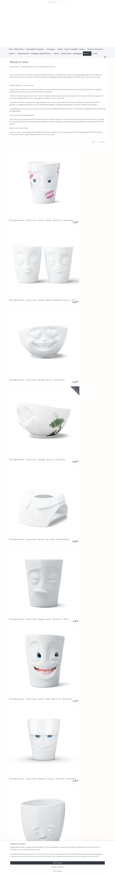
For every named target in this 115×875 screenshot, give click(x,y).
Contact (94, 53)
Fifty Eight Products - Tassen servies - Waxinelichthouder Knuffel (19, 423)
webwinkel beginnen (59, 871)
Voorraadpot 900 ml (41, 646)
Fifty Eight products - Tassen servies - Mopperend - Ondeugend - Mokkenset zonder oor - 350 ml (19, 739)
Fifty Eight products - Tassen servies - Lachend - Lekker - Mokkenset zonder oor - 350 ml (44, 739)
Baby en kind (19, 49)
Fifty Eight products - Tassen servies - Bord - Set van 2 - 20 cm (44, 581)
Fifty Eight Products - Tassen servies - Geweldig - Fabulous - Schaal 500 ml (94, 170)
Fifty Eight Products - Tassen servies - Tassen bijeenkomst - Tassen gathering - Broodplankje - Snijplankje (18, 264)
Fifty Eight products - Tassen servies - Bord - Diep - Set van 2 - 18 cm (19, 613)
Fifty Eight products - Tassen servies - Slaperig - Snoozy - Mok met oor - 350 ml (44, 201)
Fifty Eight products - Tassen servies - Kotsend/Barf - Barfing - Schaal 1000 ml (68, 517)
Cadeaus (12, 53)
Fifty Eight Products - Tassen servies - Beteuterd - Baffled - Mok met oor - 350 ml (94, 739)
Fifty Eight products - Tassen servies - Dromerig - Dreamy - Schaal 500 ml (94, 518)
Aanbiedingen (77, 53)
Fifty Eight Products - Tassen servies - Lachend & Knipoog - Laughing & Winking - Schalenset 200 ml (45, 391)
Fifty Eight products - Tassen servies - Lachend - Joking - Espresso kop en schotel (43, 296)
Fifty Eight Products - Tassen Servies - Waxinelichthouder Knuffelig (94, 392)
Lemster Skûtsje (65, 53)
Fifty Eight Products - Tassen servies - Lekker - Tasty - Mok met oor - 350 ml (19, 770)
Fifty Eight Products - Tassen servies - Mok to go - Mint (69, 423)
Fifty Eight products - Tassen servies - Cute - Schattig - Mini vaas (92, 297)
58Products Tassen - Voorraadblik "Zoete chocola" (69, 361)
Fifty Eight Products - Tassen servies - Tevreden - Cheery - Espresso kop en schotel (94, 612)
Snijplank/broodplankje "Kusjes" (42, 487)
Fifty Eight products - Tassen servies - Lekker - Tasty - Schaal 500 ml (43, 518)
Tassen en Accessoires (95, 49)
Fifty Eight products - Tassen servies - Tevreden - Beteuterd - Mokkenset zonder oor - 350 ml (94, 676)
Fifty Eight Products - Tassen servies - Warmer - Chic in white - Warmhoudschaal (18, 201)
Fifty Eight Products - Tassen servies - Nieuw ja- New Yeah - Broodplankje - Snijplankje (94, 233)
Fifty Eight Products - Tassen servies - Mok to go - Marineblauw (44, 455)
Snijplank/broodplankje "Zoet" (45, 710)
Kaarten (60, 49)
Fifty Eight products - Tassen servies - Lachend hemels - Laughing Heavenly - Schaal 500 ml (94, 328)
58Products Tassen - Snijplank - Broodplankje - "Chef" (18, 360)
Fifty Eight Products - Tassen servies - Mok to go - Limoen (19, 455)
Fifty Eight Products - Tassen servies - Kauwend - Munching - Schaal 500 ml (19, 297)
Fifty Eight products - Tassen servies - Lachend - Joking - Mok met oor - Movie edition (70, 201)
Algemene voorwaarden (36, 799)
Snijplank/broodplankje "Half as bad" (69, 645)
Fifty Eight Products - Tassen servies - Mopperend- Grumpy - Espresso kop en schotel (70, 328)
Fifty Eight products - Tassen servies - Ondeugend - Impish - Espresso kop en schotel (19, 644)
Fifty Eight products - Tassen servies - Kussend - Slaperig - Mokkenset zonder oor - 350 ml (44, 169)
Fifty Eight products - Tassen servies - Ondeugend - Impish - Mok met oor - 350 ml (45, 770)
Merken (87, 53)
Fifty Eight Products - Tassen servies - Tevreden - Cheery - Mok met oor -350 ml (69, 739)
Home (11, 49)
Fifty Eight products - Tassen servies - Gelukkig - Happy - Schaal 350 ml (44, 550)
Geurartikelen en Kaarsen (35, 49)
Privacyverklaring (34, 801)
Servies (82, 49)
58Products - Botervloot (93, 362)
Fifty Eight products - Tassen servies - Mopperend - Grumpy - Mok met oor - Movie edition (94, 201)
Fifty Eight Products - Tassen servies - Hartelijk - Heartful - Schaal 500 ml (69, 170)
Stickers (56, 53)
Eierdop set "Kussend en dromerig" (68, 677)
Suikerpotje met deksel (67, 710)
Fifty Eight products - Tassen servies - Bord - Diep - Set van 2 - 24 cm (94, 581)
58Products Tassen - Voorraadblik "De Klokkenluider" (42, 360)
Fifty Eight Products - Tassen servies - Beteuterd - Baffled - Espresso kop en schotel (69, 612)
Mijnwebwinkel (75, 871)
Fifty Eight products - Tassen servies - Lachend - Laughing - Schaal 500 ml (18, 486)
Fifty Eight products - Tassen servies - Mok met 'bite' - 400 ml (43, 423)
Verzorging (51, 49)
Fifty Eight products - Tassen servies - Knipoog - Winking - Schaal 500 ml (69, 550)
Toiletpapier (63, 457)
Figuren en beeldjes (71, 49)
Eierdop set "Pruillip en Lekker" (42, 677)
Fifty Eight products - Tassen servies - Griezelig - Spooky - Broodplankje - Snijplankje (69, 264)
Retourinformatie (34, 807)
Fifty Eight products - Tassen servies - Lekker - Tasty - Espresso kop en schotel (43, 612)
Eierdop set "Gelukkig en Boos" (18, 677)
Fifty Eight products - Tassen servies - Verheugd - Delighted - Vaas (19, 233)
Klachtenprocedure (34, 805)
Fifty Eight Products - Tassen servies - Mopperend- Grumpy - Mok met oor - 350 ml (95, 770)
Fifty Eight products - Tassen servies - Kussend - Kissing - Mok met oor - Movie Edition (19, 169)
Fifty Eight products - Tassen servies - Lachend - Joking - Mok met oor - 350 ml (69, 770)
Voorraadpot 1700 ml (92, 488)
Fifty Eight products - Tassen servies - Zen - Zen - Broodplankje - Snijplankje (44, 233)
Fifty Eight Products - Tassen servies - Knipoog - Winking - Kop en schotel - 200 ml (18, 391)
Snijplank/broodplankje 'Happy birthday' (17, 709)
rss (53, 871)
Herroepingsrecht (34, 803)
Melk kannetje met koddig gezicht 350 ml (18, 551)
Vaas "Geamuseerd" (91, 552)
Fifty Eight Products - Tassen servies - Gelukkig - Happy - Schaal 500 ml (69, 392)
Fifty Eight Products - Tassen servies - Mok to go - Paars (94, 423)
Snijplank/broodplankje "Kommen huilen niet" (92, 645)
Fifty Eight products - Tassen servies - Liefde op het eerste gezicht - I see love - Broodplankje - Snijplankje (43, 264)
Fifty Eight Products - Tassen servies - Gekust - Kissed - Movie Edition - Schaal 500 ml (68, 233)
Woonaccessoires (24, 53)
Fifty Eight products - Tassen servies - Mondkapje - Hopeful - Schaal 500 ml (95, 455)
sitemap (49, 871)
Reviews (31, 809)
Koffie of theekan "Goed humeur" (93, 709)
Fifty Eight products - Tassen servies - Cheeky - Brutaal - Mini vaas (18, 328)
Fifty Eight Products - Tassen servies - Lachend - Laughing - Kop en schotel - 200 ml (19, 517)
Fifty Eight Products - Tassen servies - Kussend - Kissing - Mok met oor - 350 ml (94, 264)
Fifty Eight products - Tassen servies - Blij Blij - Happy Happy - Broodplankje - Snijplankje (70, 296)
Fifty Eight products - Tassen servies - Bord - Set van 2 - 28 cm (69, 581)
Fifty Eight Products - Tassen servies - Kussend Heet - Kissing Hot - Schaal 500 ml (44, 328)
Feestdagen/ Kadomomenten (41, 53)
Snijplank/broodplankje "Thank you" (67, 487)
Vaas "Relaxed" (14, 583)
